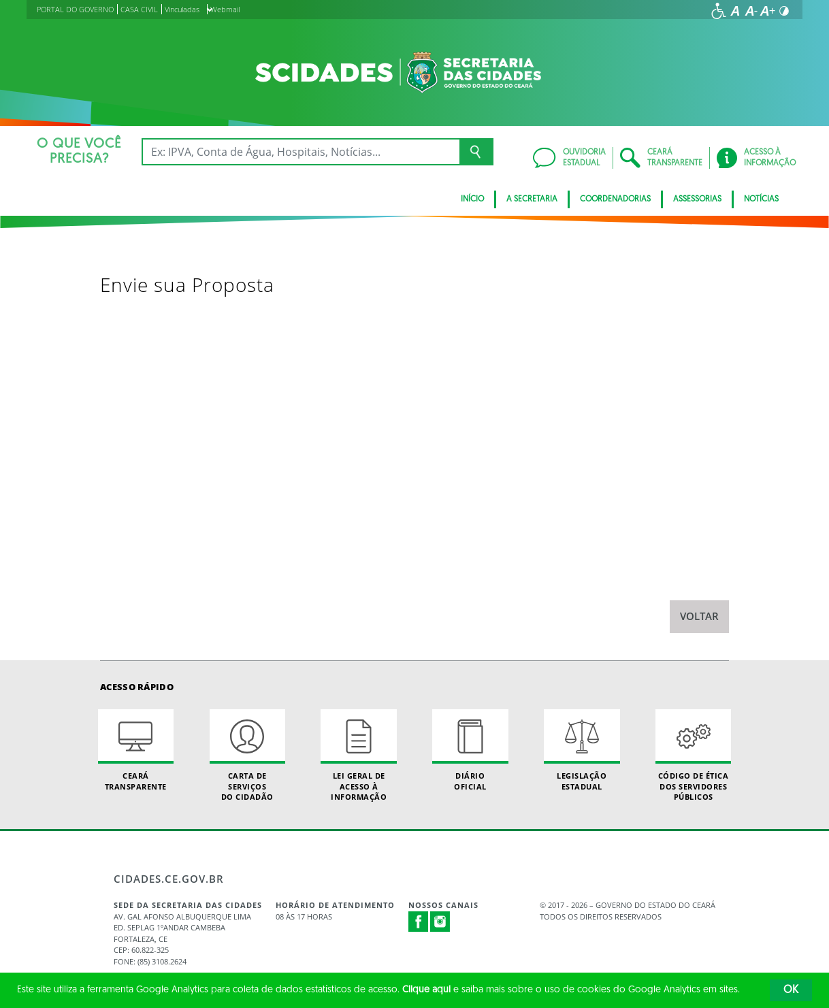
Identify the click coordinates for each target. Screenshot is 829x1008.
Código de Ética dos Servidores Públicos (693, 755)
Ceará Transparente (136, 750)
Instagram (440, 921)
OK (790, 990)
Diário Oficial (470, 750)
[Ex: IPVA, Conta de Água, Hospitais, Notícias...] (300, 151)
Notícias (761, 199)
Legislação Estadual (581, 750)
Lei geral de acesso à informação (358, 755)
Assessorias (697, 199)
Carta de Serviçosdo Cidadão (247, 755)
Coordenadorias (615, 199)
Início (472, 199)
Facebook (418, 921)
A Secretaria (531, 199)
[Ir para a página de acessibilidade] (719, 11)
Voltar (699, 616)
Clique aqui (426, 990)
